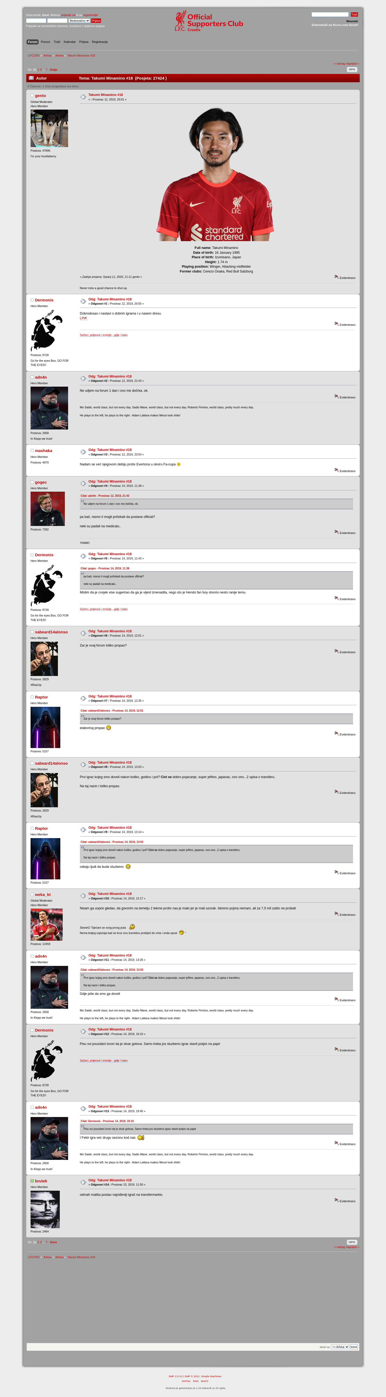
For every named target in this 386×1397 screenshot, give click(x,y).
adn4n (41, 377)
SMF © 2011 (192, 1376)
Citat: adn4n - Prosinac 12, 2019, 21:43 (105, 495)
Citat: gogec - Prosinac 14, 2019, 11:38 (105, 568)
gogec (41, 482)
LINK (83, 318)
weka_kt (43, 894)
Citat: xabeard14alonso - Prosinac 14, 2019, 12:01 (112, 710)
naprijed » (352, 63)
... (44, 69)
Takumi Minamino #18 (105, 95)
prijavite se (68, 15)
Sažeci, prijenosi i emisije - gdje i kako (104, 335)
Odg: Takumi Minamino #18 (110, 299)
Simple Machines (211, 1376)
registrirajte (90, 15)
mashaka (43, 450)
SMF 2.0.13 (176, 1376)
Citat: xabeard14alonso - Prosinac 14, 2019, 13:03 (112, 842)
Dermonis (44, 300)
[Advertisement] (193, 1302)
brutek (41, 1181)
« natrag (339, 63)
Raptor (41, 697)
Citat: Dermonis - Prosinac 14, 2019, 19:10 (107, 1121)
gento (40, 95)
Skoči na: (325, 1347)
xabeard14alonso (51, 632)
